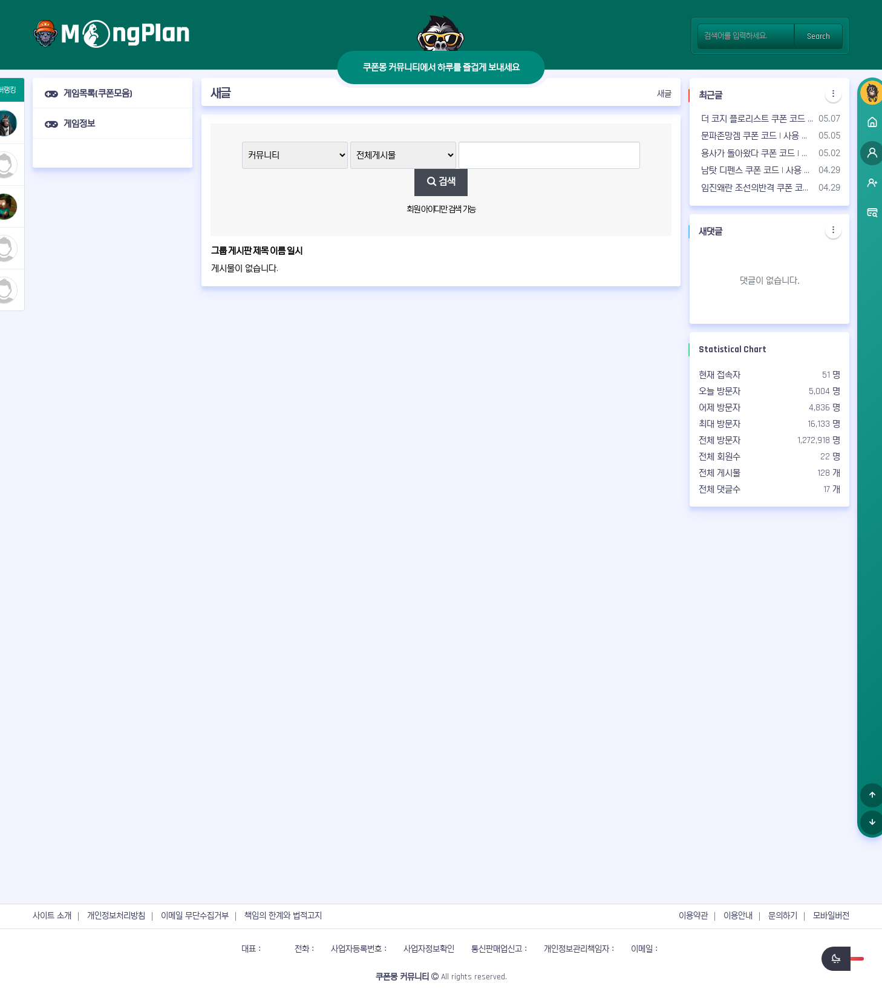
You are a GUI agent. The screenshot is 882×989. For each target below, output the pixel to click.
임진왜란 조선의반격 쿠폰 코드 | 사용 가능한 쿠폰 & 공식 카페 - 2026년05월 (756, 188)
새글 (664, 93)
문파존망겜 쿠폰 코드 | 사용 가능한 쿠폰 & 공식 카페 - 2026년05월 (756, 136)
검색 (441, 182)
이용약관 (693, 915)
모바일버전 (831, 915)
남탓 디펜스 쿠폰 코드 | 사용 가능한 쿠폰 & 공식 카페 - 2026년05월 (756, 170)
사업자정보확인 (428, 949)
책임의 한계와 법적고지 (283, 915)
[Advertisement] (112, 357)
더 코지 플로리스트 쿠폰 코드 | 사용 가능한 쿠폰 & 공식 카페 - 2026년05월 (756, 119)
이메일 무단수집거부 (195, 915)
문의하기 (782, 915)
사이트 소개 (52, 915)
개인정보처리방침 (116, 915)
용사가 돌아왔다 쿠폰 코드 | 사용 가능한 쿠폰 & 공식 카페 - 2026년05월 (756, 153)
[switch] (843, 959)
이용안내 (738, 915)
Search (818, 36)
